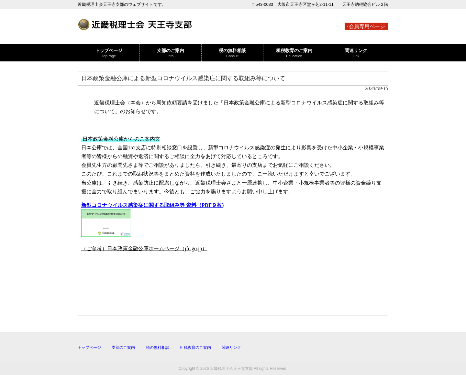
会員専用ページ (367, 26)
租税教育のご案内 (195, 347)
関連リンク (231, 347)
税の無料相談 (157, 347)
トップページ (89, 347)
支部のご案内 (123, 347)
